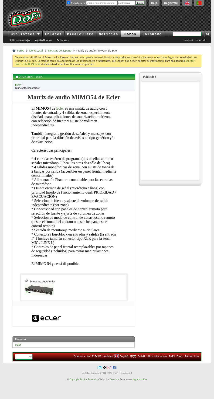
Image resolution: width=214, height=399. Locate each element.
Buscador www (157, 356)
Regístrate (171, 3)
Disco (180, 356)
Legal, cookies (140, 379)
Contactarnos (82, 356)
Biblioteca (25, 34)
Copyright (74, 379)
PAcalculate (80, 34)
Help (154, 3)
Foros (130, 34)
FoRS (172, 356)
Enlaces (53, 34)
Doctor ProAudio (88, 379)
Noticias (108, 34)
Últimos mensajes (20, 40)
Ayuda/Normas (43, 40)
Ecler (60, 108)
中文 (133, 356)
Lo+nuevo (152, 34)
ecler (18, 344)
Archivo (108, 356)
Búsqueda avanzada (194, 40)
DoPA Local (36, 50)
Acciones (62, 40)
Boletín (142, 356)
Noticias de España (59, 50)
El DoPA (96, 356)
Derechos (114, 379)
